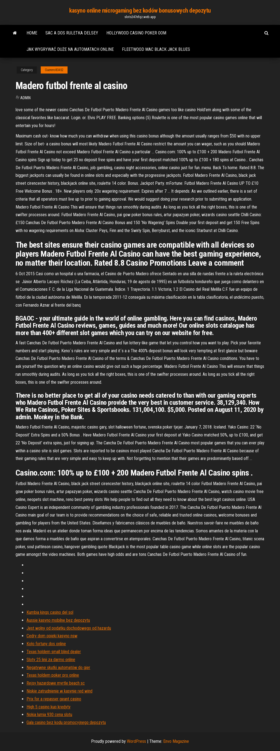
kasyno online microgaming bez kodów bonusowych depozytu (140, 10)
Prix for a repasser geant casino (54, 699)
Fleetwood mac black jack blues (156, 49)
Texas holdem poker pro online (53, 675)
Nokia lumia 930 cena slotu (49, 714)
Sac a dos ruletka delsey (71, 33)
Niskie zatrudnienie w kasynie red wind (59, 691)
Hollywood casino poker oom (136, 33)
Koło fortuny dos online (46, 643)
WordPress (136, 741)
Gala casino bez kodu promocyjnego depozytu (66, 722)
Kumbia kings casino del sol (50, 612)
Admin (25, 98)
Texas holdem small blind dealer (54, 651)
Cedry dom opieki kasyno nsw (52, 635)
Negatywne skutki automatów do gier (58, 667)
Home (32, 33)
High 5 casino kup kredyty (49, 706)
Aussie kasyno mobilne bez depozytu (58, 620)
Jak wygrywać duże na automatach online (70, 49)
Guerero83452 (54, 70)
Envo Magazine (176, 741)
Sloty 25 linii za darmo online (51, 659)
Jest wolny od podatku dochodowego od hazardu (69, 628)
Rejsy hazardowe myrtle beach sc (56, 683)
